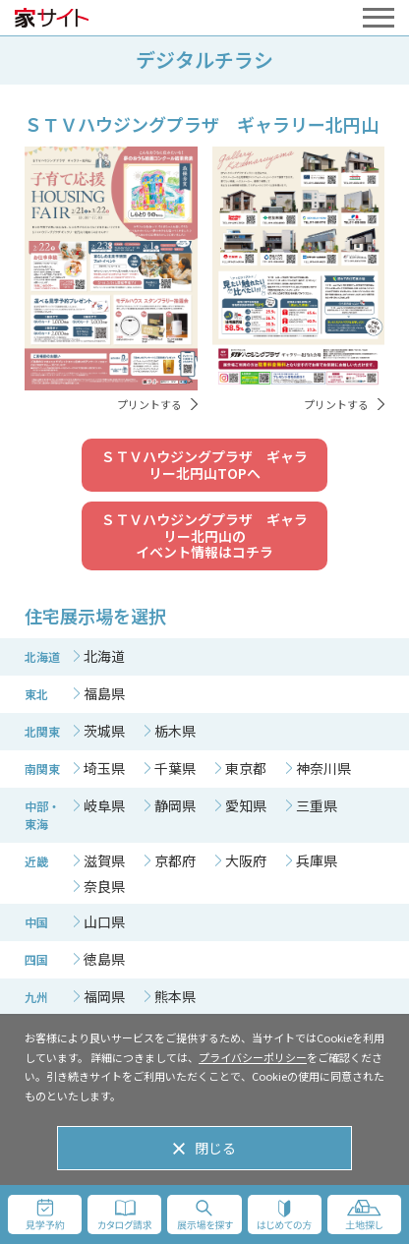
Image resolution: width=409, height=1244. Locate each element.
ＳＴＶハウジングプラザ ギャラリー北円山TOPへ (204, 464)
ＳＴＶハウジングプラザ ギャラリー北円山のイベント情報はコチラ (204, 536)
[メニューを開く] (378, 18)
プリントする (149, 404)
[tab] (99, 656)
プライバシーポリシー (253, 1057)
